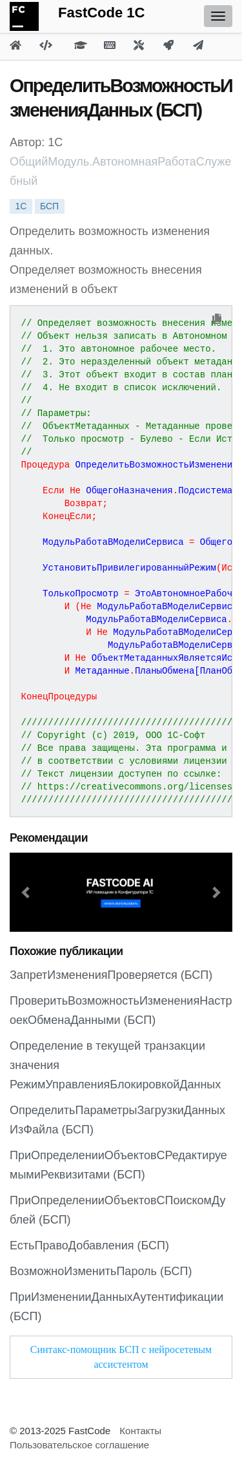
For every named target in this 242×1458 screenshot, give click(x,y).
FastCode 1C (101, 13)
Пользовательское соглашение (79, 1444)
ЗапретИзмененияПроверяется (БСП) (111, 975)
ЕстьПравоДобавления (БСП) (89, 1245)
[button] (26, 892)
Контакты (140, 1430)
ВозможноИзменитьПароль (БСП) (101, 1271)
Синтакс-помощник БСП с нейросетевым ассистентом (121, 1357)
